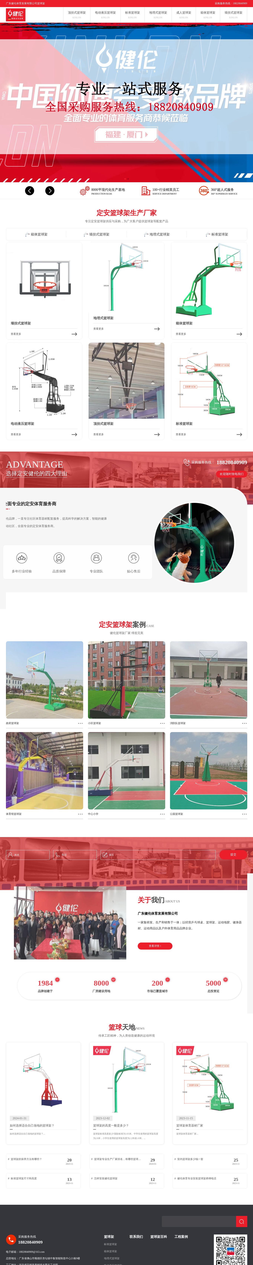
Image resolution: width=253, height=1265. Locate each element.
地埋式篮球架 (112, 1258)
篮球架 (109, 1237)
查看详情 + (155, 946)
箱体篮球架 (110, 1251)
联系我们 (136, 1237)
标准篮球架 (110, 1244)
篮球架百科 (158, 1237)
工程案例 (181, 1237)
